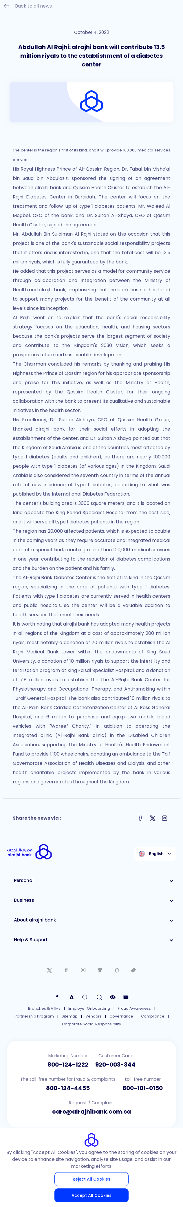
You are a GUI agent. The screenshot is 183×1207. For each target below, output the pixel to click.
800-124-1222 (67, 1064)
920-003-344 (115, 1064)
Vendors (93, 1016)
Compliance (152, 1016)
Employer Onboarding (89, 1008)
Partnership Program (34, 1016)
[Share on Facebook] (140, 818)
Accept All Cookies (91, 1195)
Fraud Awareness (134, 1008)
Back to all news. (28, 6)
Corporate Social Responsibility (91, 1024)
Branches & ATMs (44, 1008)
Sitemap (70, 1016)
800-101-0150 (142, 1088)
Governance (121, 1016)
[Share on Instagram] (164, 818)
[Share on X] (152, 818)
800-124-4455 (68, 1088)
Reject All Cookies (91, 1179)
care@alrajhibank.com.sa (91, 1111)
